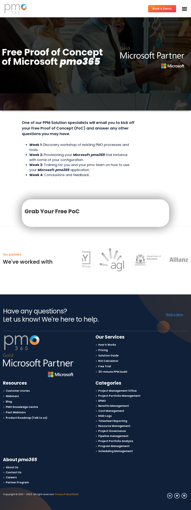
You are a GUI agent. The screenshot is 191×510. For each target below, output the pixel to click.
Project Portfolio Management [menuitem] (119, 396)
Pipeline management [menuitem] (113, 436)
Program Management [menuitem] (114, 446)
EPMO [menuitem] (102, 401)
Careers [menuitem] (11, 477)
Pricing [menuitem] (103, 350)
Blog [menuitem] (9, 401)
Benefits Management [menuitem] (113, 406)
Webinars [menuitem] (12, 396)
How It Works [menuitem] (107, 345)
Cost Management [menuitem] (111, 411)
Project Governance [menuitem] (112, 431)
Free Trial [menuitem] (104, 366)
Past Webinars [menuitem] (16, 412)
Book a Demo (162, 9)
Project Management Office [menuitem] (117, 391)
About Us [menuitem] (12, 467)
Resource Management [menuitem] (114, 426)
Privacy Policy (63, 494)
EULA (76, 494)
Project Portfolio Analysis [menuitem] (115, 441)
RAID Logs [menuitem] (105, 416)
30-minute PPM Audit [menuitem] (112, 372)
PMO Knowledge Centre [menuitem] (22, 407)
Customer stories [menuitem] (18, 391)
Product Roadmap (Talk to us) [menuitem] (26, 418)
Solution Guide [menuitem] (108, 355)
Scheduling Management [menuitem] (115, 451)
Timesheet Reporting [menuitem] (112, 421)
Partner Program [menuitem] (17, 482)
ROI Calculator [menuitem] (108, 361)
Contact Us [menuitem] (13, 472)
